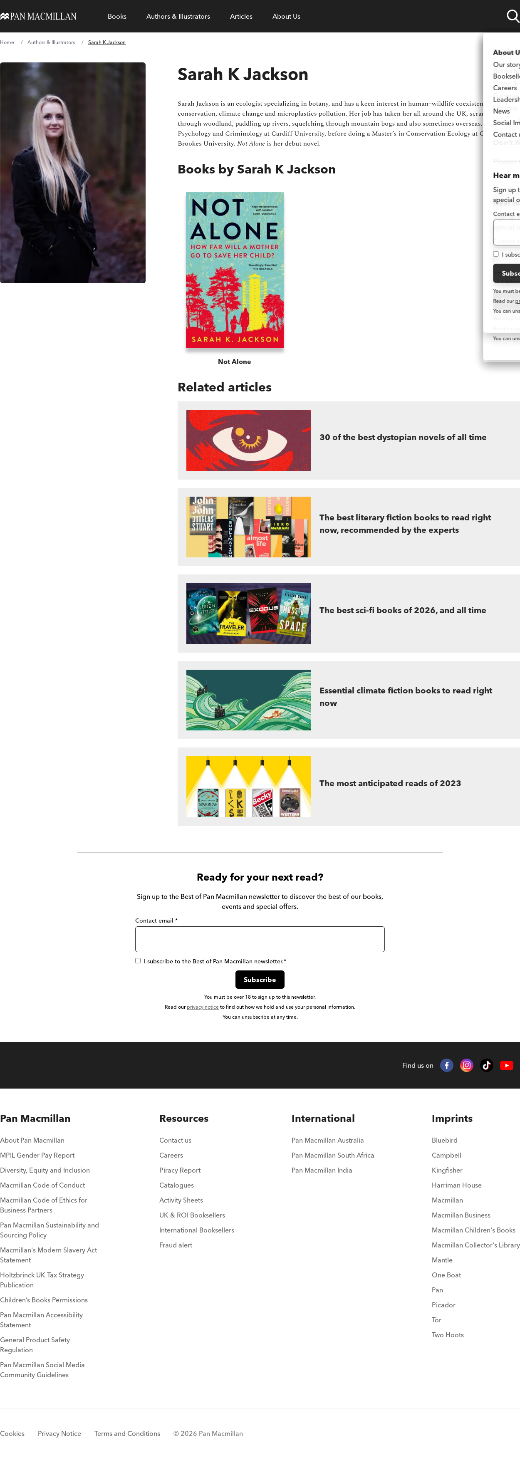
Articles (241, 16)
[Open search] (513, 16)
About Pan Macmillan (32, 1140)
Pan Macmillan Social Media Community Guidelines (42, 1370)
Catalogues (176, 1185)
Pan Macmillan (35, 1118)
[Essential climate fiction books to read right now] (349, 700)
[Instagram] (466, 1065)
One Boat (446, 1275)
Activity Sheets (181, 1200)
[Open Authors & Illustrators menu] (178, 16)
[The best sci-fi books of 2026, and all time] (349, 613)
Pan (437, 1290)
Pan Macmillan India (322, 1170)
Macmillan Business (461, 1215)
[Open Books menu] (117, 16)
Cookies (12, 1433)
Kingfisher (447, 1170)
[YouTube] (506, 1065)
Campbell (446, 1155)
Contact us (175, 1140)
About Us (286, 16)
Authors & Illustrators (178, 16)
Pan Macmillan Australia (328, 1140)
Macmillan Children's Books (473, 1230)
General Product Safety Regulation (35, 1345)
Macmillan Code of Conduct (42, 1185)
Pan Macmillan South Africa (333, 1155)
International (323, 1118)
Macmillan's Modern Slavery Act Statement (48, 1255)
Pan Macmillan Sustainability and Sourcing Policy (49, 1230)
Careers (171, 1155)
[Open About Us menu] (286, 16)
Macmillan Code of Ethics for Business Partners (43, 1205)
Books (117, 16)
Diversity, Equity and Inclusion (45, 1170)
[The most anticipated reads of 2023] (349, 786)
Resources (183, 1118)
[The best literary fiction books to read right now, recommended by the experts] (349, 527)
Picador (444, 1305)
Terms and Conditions (127, 1433)
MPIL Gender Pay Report (37, 1155)
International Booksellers (196, 1230)
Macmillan (447, 1200)
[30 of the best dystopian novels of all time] (349, 440)
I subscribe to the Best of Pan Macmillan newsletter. (210, 961)
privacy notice (203, 1007)
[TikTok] (486, 1065)
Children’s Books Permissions (44, 1300)
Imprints (452, 1118)
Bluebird (445, 1140)
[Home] (38, 16)
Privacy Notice (59, 1433)
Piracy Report (180, 1170)
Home (7, 42)
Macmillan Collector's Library (476, 1245)
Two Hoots (448, 1335)
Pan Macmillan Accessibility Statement (41, 1320)
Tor (436, 1320)
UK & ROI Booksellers (192, 1215)
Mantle (442, 1260)
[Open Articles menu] (241, 16)
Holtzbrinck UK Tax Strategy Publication (42, 1280)
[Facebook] (446, 1065)
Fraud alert (175, 1245)
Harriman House (457, 1185)
